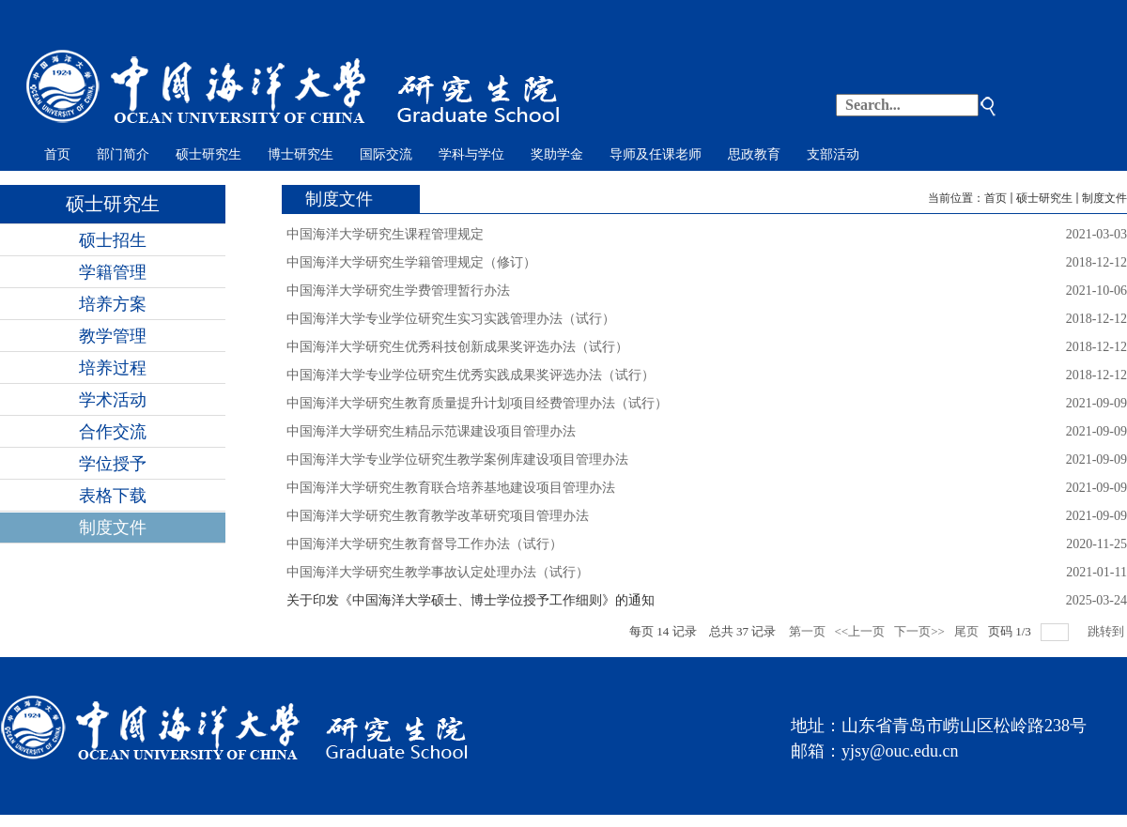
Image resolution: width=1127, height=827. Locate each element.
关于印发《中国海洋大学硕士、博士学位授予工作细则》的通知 (470, 600)
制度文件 (1104, 198)
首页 (995, 198)
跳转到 (1107, 631)
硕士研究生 (1044, 198)
